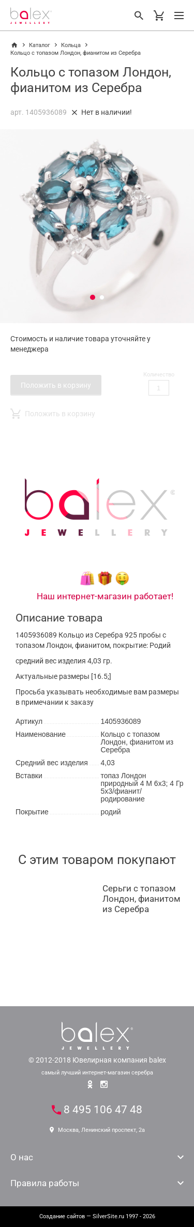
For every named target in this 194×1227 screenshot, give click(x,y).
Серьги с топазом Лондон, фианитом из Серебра (141, 898)
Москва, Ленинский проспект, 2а (97, 1130)
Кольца (71, 45)
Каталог (39, 45)
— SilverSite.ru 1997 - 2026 (97, 1216)
